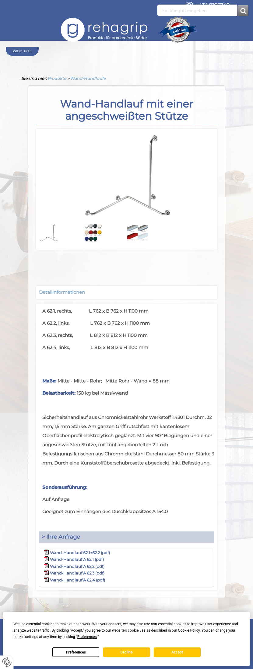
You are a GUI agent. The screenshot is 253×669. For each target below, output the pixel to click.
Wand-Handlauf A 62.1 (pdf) (77, 559)
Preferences (76, 652)
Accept (177, 652)
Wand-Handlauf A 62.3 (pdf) (77, 573)
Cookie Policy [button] (189, 630)
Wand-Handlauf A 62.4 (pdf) (77, 580)
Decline (126, 652)
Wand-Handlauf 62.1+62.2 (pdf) (80, 552)
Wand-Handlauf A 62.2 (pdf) (77, 566)
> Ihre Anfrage (61, 536)
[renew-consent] (7, 662)
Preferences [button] (87, 637)
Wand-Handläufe (88, 78)
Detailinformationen (62, 292)
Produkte (57, 78)
